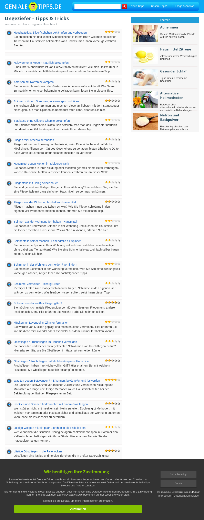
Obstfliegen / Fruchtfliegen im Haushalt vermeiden (45, 342)
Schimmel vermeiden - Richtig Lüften (37, 284)
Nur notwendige (178, 474)
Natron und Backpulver (169, 117)
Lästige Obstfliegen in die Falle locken (38, 451)
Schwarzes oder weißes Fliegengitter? (38, 303)
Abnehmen (169, 27)
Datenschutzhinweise (186, 495)
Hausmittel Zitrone (175, 49)
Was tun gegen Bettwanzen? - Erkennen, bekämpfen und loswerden (57, 380)
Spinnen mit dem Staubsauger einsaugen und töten (46, 101)
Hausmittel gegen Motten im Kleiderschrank (41, 163)
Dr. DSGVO (194, 492)
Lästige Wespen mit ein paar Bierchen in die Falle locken (49, 427)
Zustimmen (78, 509)
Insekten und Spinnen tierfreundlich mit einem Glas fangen (51, 404)
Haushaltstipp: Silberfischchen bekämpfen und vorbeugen (50, 32)
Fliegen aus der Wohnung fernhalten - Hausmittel (45, 202)
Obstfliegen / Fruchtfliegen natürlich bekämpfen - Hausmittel (52, 361)
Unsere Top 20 (159, 6)
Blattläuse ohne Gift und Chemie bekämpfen (42, 120)
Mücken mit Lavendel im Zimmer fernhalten (41, 322)
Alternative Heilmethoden (171, 95)
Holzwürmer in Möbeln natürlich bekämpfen (41, 62)
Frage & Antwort (184, 6)
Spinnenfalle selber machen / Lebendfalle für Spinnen (47, 241)
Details (178, 483)
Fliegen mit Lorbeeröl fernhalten (34, 140)
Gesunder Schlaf (173, 71)
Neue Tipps (137, 6)
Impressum (164, 495)
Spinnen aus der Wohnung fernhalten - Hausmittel (45, 221)
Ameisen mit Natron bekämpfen (34, 82)
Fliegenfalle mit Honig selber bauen (36, 183)
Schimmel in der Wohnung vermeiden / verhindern (45, 264)
